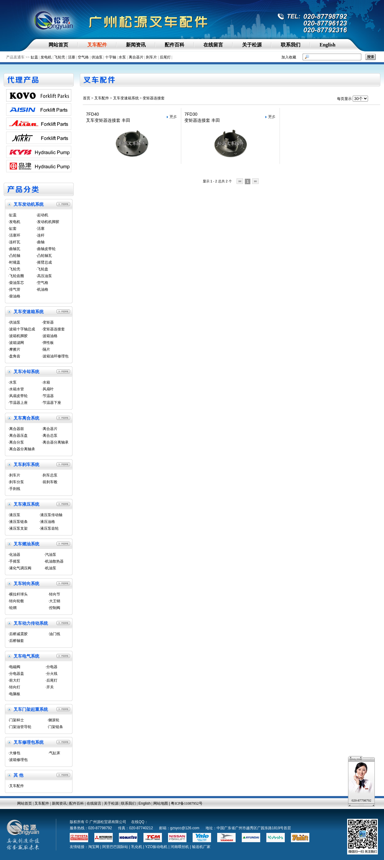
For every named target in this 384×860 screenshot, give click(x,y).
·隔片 (46, 349)
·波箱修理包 (18, 760)
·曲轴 (40, 242)
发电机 (46, 57)
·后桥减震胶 (18, 634)
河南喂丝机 (179, 847)
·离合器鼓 (16, 429)
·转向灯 (14, 687)
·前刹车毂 (49, 482)
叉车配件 (101, 98)
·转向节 (54, 594)
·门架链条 (55, 727)
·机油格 (42, 289)
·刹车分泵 (16, 482)
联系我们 (128, 803)
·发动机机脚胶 (47, 222)
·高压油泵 (44, 276)
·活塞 (40, 228)
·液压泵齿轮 (49, 528)
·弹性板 (48, 342)
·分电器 (51, 667)
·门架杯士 (16, 720)
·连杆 (40, 235)
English (145, 803)
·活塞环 (14, 235)
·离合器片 (49, 429)
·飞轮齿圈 (16, 276)
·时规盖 (14, 262)
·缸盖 (12, 215)
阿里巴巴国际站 (115, 847)
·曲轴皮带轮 (46, 249)
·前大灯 (14, 680)
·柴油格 (14, 296)
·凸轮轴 (14, 255)
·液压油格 (47, 522)
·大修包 (14, 753)
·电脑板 (14, 694)
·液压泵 (14, 515)
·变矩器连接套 (53, 329)
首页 (86, 98)
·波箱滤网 (16, 342)
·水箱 (46, 382)
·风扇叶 (48, 389)
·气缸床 (54, 753)
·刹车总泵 (49, 475)
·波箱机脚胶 (18, 336)
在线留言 (94, 803)
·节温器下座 (51, 402)
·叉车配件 (16, 786)
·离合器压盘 (18, 435)
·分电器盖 (16, 673)
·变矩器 (48, 322)
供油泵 (97, 57)
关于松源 (111, 803)
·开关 (49, 687)
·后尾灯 (51, 680)
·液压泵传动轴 (50, 515)
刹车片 (151, 57)
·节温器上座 (18, 402)
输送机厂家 (201, 847)
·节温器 (48, 396)
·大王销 (54, 601)
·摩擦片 (14, 349)
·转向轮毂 (16, 601)
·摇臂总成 (44, 262)
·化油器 (14, 554)
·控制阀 (54, 608)
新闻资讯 (59, 803)
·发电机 (14, 222)
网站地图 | (162, 803)
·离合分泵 (16, 442)
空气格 (83, 57)
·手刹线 (14, 489)
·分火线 (51, 673)
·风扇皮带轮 (18, 396)
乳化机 (136, 847)
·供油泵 (14, 322)
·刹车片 (14, 475)
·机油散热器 (54, 561)
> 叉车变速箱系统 (124, 98)
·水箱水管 (16, 389)
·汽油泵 (50, 554)
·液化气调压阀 (19, 568)
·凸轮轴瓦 (44, 255)
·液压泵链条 (18, 522)
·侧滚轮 (53, 720)
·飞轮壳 (14, 269)
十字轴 (110, 57)
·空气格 (42, 283)
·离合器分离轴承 (55, 442)
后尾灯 (165, 57)
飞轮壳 (59, 57)
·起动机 (42, 215)
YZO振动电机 (156, 847)
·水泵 (12, 382)
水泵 (122, 57)
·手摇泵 (14, 561)
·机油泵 (50, 568)
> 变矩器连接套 (152, 98)
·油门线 (54, 634)
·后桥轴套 (16, 641)
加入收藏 (288, 57)
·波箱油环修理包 (55, 356)
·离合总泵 (49, 435)
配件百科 (76, 803)
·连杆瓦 (14, 242)
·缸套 (12, 228)
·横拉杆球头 (18, 594)
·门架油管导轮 (19, 727)
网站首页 (24, 803)
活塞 (71, 57)
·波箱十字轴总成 (21, 329)
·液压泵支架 (18, 528)
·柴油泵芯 (16, 283)
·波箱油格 (49, 336)
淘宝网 (93, 847)
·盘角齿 (14, 356)
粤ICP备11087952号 (186, 803)
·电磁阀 (14, 667)
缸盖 (34, 57)
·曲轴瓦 (14, 249)
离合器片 (136, 57)
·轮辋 (12, 608)
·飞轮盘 (42, 269)
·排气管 (14, 289)
